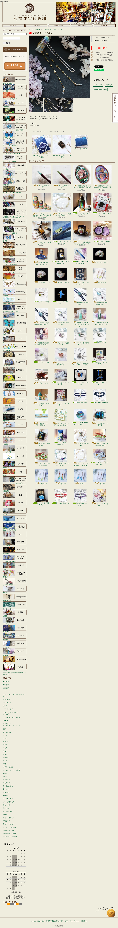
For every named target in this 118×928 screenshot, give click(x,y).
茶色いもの (6, 805)
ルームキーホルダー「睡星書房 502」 (80, 256)
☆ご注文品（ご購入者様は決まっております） (14, 673)
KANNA (15, 355)
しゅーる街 (15, 456)
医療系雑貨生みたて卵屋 (15, 308)
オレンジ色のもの (8, 802)
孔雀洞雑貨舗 (15, 386)
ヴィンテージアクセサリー (15, 119)
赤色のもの (6, 783)
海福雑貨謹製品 (15, 80)
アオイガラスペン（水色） (41, 176)
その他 (5, 776)
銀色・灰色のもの (8, 818)
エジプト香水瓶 (15, 253)
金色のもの (6, 814)
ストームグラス (15, 245)
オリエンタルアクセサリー (15, 150)
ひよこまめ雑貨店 (15, 581)
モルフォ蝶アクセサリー (15, 142)
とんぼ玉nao (15, 519)
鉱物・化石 (15, 182)
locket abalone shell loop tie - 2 (80, 296)
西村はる (15, 574)
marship (15, 589)
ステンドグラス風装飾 (15, 230)
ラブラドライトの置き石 (99, 417)
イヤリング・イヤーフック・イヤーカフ (14, 695)
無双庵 (15, 613)
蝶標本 (15, 238)
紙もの (5, 748)
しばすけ (15, 441)
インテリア (6, 779)
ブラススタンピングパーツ (15, 269)
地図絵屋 (15, 488)
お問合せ (81, 25)
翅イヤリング (100, 275)
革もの (5, 760)
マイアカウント (14, 30)
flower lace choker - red (61, 496)
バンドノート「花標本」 (61, 397)
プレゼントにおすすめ (10, 837)
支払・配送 (40, 921)
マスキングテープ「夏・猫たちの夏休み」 (61, 417)
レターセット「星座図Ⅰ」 (81, 142)
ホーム (13, 25)
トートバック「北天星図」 (41, 497)
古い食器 (15, 88)
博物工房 (15, 550)
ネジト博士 (15, 542)
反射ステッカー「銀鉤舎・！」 (102, 204)
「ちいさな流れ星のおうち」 (41, 397)
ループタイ (6, 720)
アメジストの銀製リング (61, 336)
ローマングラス (15, 174)
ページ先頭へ (111, 914)
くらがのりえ (15, 402)
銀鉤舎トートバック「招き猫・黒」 (61, 256)
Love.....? (15, 652)
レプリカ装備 (15, 222)
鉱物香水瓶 (15, 166)
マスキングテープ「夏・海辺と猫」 (41, 417)
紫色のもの (6, 795)
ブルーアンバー (41, 376)
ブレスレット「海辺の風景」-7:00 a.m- (62, 205)
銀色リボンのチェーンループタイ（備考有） (80, 357)
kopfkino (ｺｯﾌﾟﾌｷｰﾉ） (15, 417)
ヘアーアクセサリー (9, 709)
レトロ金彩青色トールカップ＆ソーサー (41, 256)
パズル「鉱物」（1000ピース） (61, 437)
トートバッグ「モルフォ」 (80, 377)
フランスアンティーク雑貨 (11, 770)
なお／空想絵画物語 (15, 527)
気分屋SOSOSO (15, 370)
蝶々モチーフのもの (9, 827)
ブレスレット (7, 703)
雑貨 (15, 197)
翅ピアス (41, 477)
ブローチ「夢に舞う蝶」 (80, 437)
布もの (5, 751)
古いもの (15, 103)
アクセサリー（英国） (15, 158)
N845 (15, 331)
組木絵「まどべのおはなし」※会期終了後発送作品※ (82, 177)
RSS (10, 904)
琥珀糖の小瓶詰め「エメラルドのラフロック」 (99, 317)
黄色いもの (6, 789)
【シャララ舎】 (15, 449)
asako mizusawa (15, 285)
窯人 (15, 339)
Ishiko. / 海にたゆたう (15, 300)
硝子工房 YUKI (15, 347)
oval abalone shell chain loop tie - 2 (99, 296)
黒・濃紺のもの (8, 811)
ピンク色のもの (8, 799)
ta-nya (15, 472)
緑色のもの (6, 792)
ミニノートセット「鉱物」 (99, 356)
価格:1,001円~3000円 (100, 89)
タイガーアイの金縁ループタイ (41, 233)
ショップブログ (59, 25)
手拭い (5, 729)
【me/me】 (15, 621)
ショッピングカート (104, 25)
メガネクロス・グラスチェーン (52, 29)
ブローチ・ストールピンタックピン (11, 713)
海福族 (5, 773)
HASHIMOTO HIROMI (15, 558)
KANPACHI (15, 363)
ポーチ (5, 735)
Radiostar (15, 636)
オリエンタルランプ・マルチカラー (82, 204)
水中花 (15, 277)
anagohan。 (15, 292)
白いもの (6, 808)
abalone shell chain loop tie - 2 (61, 316)
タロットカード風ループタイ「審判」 (62, 146)
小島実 (15, 410)
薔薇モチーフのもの (9, 833)
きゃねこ (15, 378)
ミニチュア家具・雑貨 (15, 261)
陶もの (5, 754)
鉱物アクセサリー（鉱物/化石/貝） (15, 127)
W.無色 (15, 667)
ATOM (19, 904)
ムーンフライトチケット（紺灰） (61, 377)
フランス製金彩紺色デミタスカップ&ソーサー (82, 233)
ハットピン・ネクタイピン (11, 717)
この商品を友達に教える (104, 55)
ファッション (7, 732)
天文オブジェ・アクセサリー (15, 189)
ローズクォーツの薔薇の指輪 (61, 357)
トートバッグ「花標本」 (99, 497)
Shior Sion (15, 433)
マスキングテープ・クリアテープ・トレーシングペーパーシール (15, 213)
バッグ (5, 738)
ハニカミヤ (15, 566)
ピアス (5, 691)
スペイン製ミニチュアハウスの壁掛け (99, 437)
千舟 (15, 496)
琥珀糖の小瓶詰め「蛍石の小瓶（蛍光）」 (41, 336)
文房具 (15, 205)
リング (5, 706)
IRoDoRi (15, 316)
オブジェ (6, 741)
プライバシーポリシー (72, 921)
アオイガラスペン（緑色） (62, 176)
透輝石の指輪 (99, 335)
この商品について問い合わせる (104, 52)
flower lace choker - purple (80, 497)
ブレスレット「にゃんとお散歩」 (61, 457)
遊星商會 (15, 628)
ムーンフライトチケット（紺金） (99, 457)
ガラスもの (6, 757)
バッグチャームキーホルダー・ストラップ (11, 725)
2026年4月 (6, 685)
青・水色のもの (8, 786)
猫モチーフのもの (8, 830)
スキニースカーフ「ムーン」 (99, 377)
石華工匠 (15, 464)
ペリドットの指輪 (41, 295)
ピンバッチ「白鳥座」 (60, 296)
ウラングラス (15, 111)
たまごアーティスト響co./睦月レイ (15, 480)
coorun (15, 394)
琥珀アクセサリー (15, 135)
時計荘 (15, 511)
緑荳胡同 (15, 644)
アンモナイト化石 (99, 255)
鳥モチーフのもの (8, 824)
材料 (4, 764)
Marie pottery (15, 597)
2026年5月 (6, 682)
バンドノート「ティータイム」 (80, 276)
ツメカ (15, 503)
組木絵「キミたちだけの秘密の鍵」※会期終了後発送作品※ (102, 177)
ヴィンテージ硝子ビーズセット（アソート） (80, 417)
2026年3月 (6, 688)
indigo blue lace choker (99, 396)
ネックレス (6, 699)
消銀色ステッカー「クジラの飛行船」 (41, 146)
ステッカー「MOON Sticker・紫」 (102, 232)
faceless (15, 660)
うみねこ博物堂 (15, 324)
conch (15, 425)
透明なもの (6, 821)
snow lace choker (80, 396)
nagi (15, 535)
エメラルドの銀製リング (80, 336)
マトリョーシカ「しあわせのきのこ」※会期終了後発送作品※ (41, 205)
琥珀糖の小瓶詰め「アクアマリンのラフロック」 (80, 317)
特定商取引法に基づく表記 (104, 60)
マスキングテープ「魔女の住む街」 (62, 232)
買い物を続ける (104, 57)
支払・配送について (36, 25)
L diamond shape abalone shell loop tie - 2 (41, 316)
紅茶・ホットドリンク (15, 96)
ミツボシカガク (15, 605)
